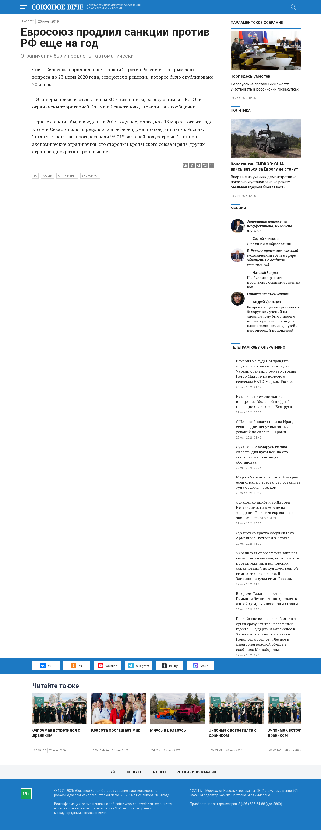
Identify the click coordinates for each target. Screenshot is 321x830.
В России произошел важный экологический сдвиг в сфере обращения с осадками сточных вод (272, 257)
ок (76, 665)
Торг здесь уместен (250, 76)
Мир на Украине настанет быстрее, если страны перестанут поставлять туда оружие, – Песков (268, 482)
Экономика (101, 750)
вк (45, 665)
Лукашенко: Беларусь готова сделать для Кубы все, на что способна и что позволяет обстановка (262, 454)
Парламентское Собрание (257, 23)
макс (200, 665)
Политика (241, 110)
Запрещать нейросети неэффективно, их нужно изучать (269, 226)
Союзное (40, 750)
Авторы (159, 772)
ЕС (35, 175)
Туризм (156, 750)
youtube (107, 665)
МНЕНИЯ (238, 208)
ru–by (170, 665)
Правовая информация (195, 772)
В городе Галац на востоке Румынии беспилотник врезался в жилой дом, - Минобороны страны (267, 598)
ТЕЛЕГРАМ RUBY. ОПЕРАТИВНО (258, 347)
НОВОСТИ (28, 21)
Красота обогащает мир (115, 730)
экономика (90, 175)
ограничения (67, 175)
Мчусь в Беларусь (168, 730)
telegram (138, 665)
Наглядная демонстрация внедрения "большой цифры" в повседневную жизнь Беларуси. (264, 401)
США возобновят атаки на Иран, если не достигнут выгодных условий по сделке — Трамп (264, 426)
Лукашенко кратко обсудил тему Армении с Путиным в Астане (265, 535)
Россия (47, 175)
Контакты (135, 772)
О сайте (112, 772)
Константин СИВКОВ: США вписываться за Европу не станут (264, 166)
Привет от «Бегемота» (268, 294)
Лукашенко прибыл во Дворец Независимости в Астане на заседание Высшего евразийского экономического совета (266, 510)
